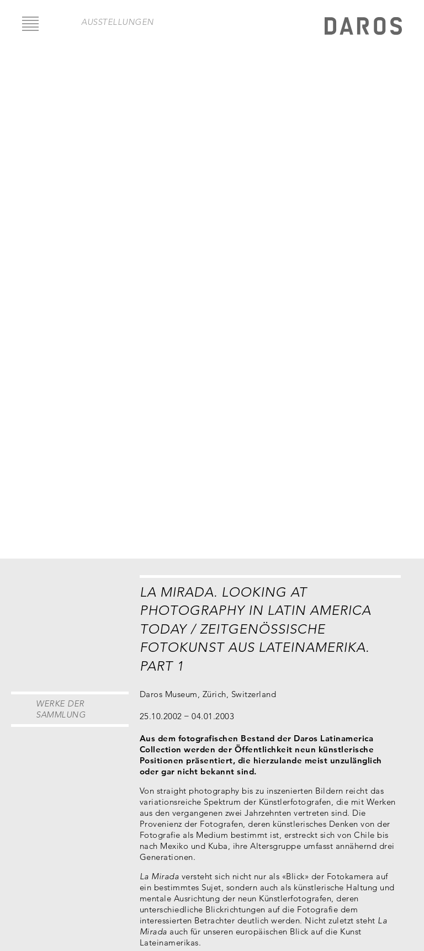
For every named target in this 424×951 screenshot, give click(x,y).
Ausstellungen (117, 22)
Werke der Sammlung (61, 709)
